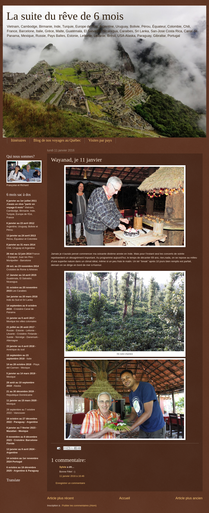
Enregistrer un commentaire (70, 483)
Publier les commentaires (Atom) (79, 505)
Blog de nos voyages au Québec (57, 140)
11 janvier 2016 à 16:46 (71, 476)
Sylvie (62, 467)
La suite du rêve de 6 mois (65, 16)
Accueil (124, 498)
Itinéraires (18, 140)
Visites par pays (100, 140)
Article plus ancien (189, 498)
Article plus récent (60, 498)
